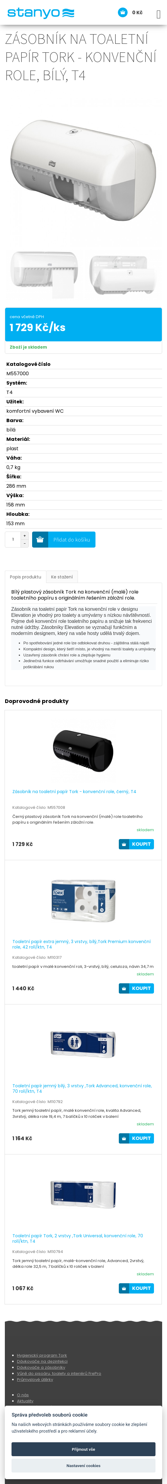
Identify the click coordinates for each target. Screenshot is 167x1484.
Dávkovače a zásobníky (41, 1367)
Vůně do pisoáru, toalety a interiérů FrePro (59, 1373)
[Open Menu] (158, 14)
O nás (23, 1395)
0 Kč (137, 12)
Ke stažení (62, 577)
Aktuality (25, 1401)
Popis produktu (25, 577)
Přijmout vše (83, 1449)
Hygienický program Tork (42, 1355)
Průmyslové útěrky (35, 1379)
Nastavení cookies (84, 1465)
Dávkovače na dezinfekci (42, 1361)
